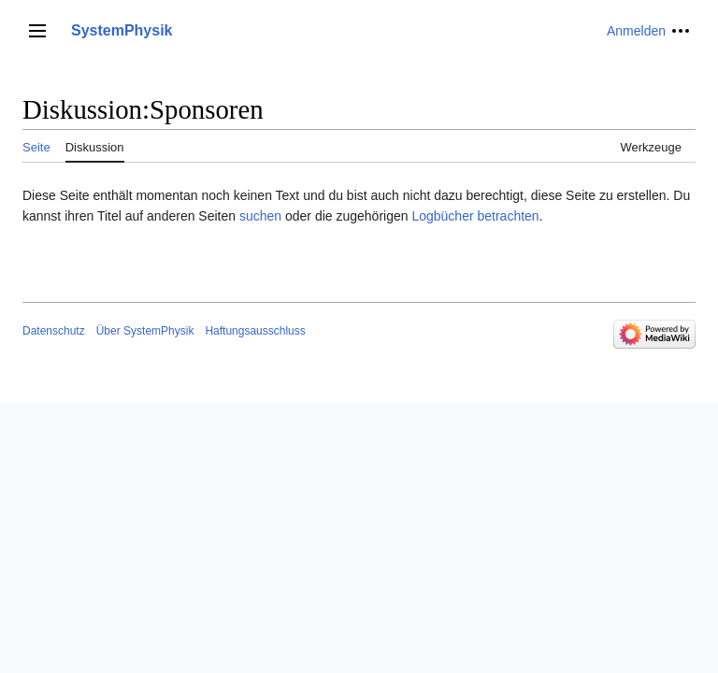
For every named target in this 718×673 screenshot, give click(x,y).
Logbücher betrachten (474, 215)
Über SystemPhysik (145, 330)
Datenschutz (53, 330)
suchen (260, 215)
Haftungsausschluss (255, 330)
